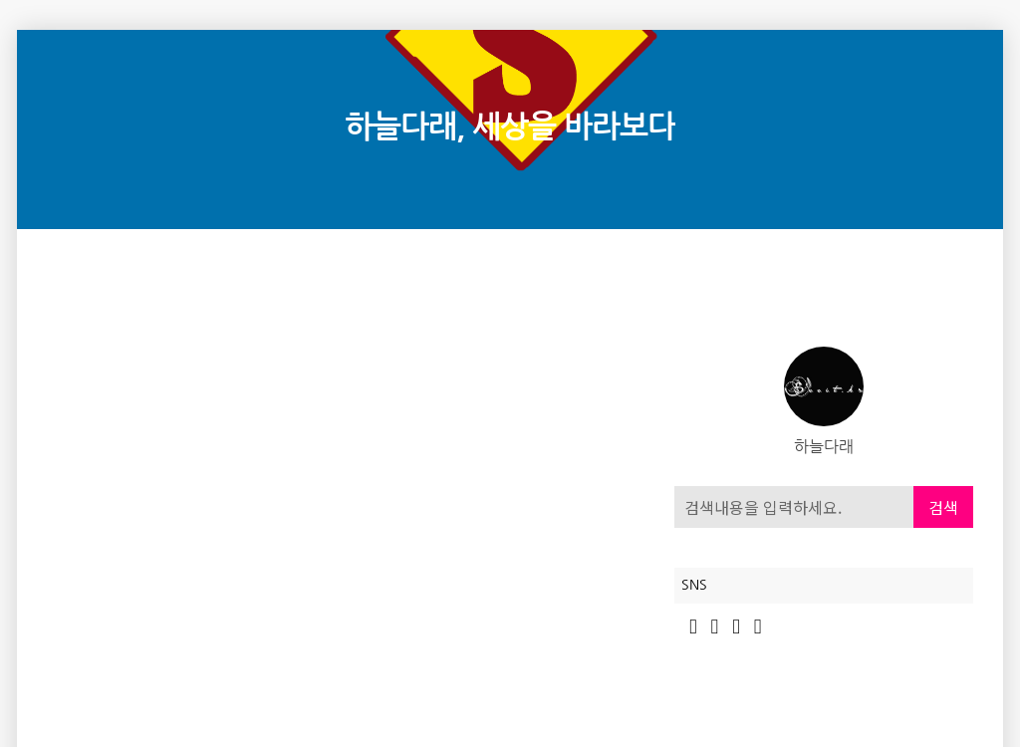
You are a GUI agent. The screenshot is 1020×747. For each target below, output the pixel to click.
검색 (943, 507)
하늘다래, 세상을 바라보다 (510, 127)
